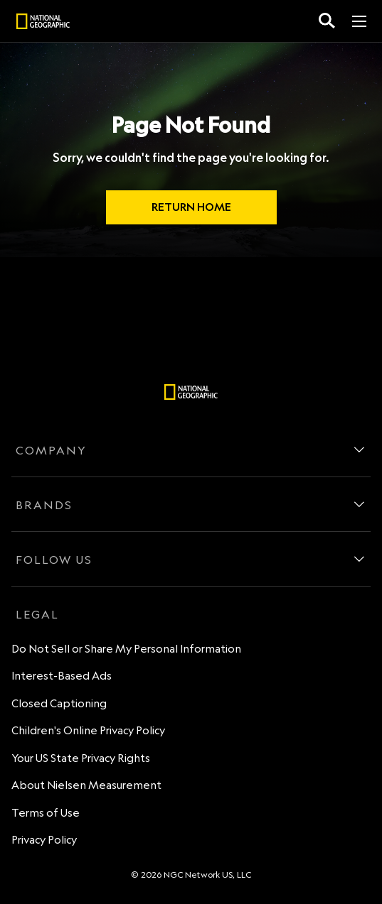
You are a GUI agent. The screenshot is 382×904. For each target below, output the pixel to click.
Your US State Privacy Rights (80, 758)
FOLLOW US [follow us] (54, 559)
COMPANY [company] (51, 450)
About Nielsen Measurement (86, 785)
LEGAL (37, 614)
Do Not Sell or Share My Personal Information (126, 648)
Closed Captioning (59, 703)
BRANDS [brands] (44, 505)
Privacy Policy (44, 839)
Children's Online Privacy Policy (88, 730)
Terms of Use (45, 812)
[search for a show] (327, 21)
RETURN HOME (191, 207)
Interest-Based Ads (61, 675)
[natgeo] (43, 23)
